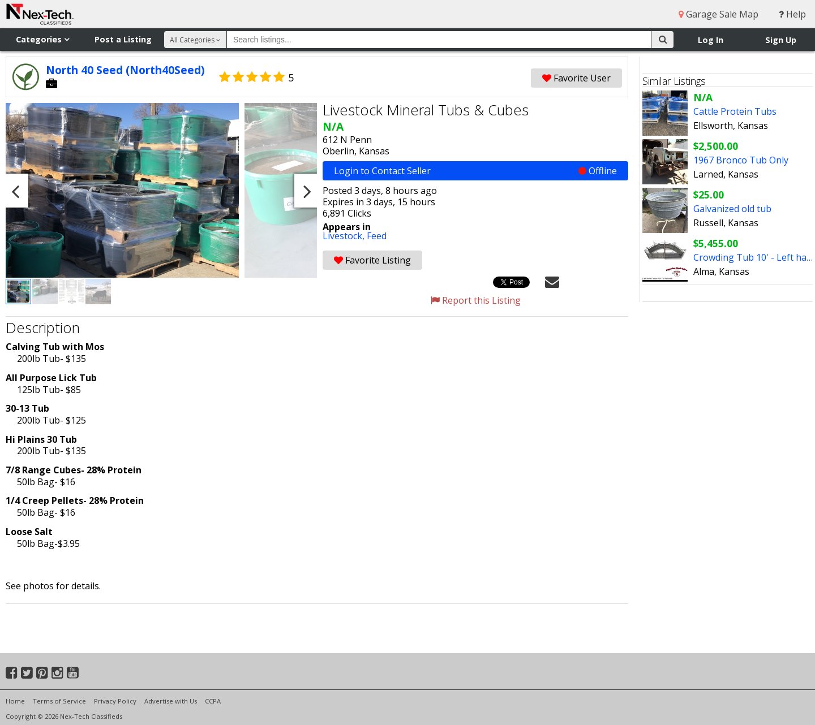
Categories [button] (42, 39)
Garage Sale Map (718, 14)
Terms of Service (59, 701)
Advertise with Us (170, 701)
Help (792, 14)
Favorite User (576, 78)
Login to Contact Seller (475, 170)
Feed (377, 236)
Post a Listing (123, 39)
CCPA (213, 701)
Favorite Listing (372, 260)
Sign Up (780, 39)
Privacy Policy (115, 701)
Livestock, (345, 236)
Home (15, 701)
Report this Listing (476, 300)
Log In (710, 39)
